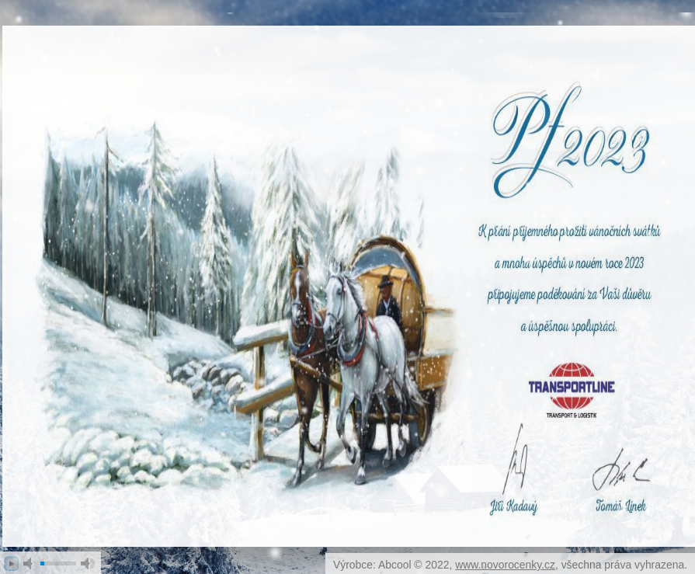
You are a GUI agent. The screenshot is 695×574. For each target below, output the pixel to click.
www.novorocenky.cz (505, 564)
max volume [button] (88, 563)
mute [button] (30, 563)
